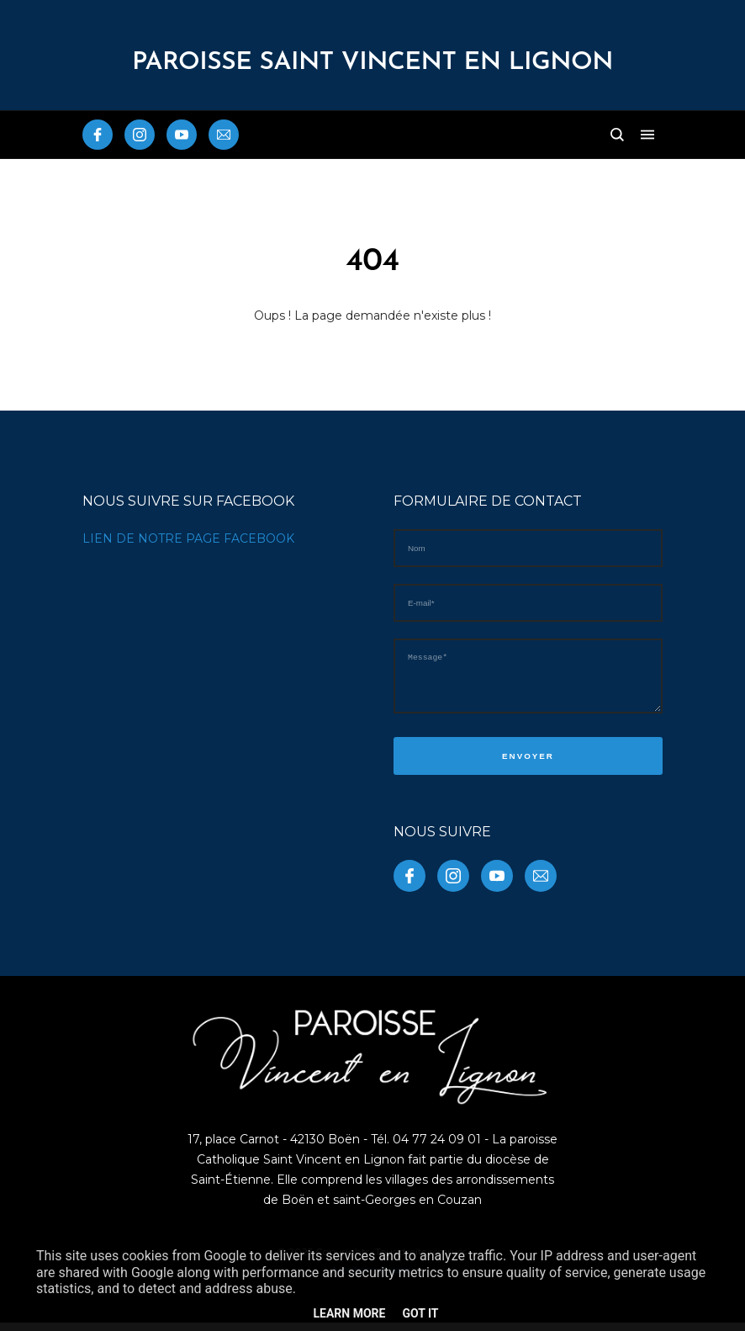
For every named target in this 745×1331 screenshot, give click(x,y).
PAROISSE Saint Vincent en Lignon (372, 63)
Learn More (349, 1313)
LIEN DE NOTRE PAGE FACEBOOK (188, 538)
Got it (420, 1313)
